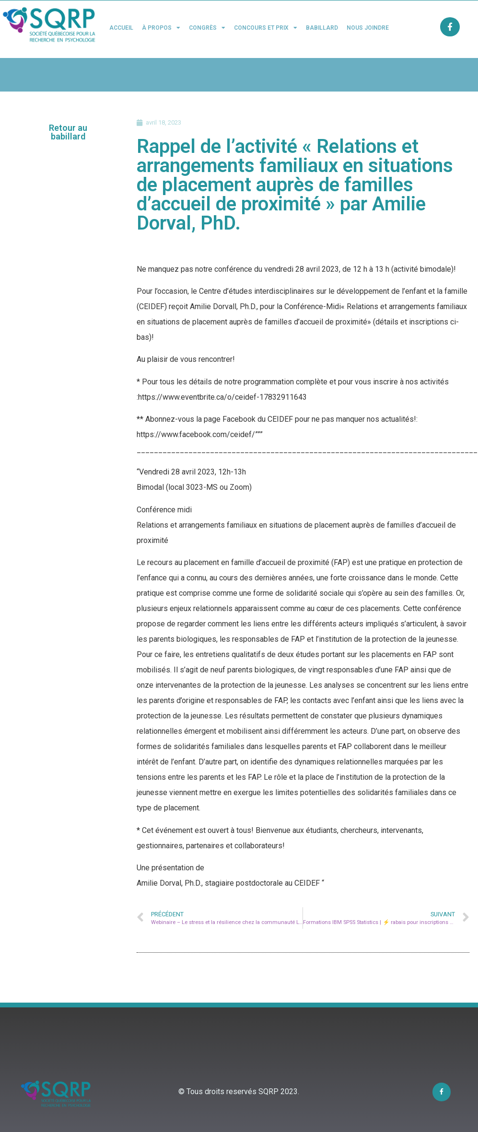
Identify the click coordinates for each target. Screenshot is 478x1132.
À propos (161, 27)
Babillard (322, 27)
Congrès (207, 27)
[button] (68, 132)
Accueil (121, 27)
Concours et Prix (265, 27)
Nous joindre (368, 27)
